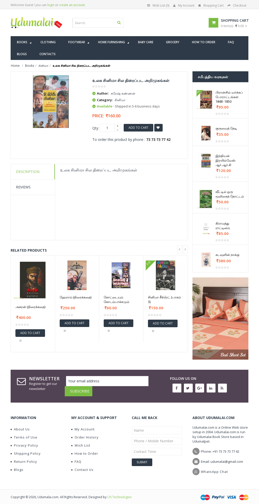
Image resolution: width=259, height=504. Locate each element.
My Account (184, 5)
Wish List (80, 441)
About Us (20, 425)
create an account (72, 5)
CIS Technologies (119, 493)
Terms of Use (24, 433)
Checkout (237, 5)
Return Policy (24, 457)
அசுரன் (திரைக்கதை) (30, 306)
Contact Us (82, 466)
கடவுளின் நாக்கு (227, 254)
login (50, 5)
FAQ (76, 457)
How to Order (84, 449)
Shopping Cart (211, 5)
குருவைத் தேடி (226, 128)
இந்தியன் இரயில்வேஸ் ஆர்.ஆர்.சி (225, 160)
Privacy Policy (24, 441)
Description (27, 171)
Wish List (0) (158, 5)
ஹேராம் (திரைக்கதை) (75, 297)
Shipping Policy (26, 449)
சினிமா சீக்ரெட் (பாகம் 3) (164, 299)
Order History (85, 433)
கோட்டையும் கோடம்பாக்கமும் (116, 299)
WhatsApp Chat (214, 468)
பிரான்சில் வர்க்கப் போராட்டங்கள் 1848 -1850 (229, 97)
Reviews (23, 187)
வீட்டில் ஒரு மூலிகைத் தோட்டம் (229, 194)
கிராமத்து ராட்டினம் (222, 225)
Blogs (17, 466)
